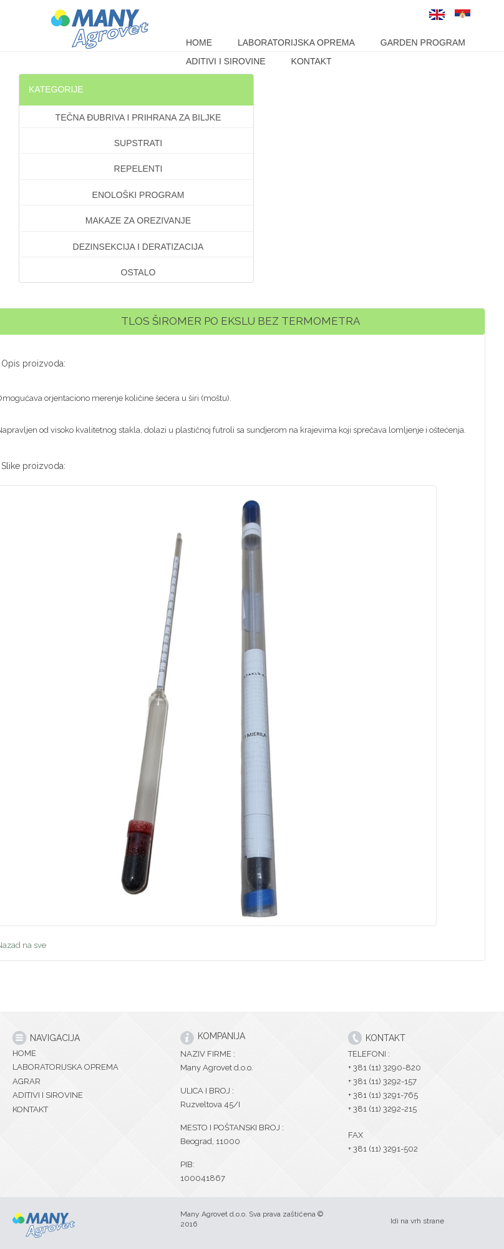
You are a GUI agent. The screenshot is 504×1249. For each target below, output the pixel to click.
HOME (199, 42)
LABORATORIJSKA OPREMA (296, 42)
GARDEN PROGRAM (422, 42)
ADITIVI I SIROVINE (226, 61)
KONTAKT (311, 61)
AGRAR (26, 1081)
